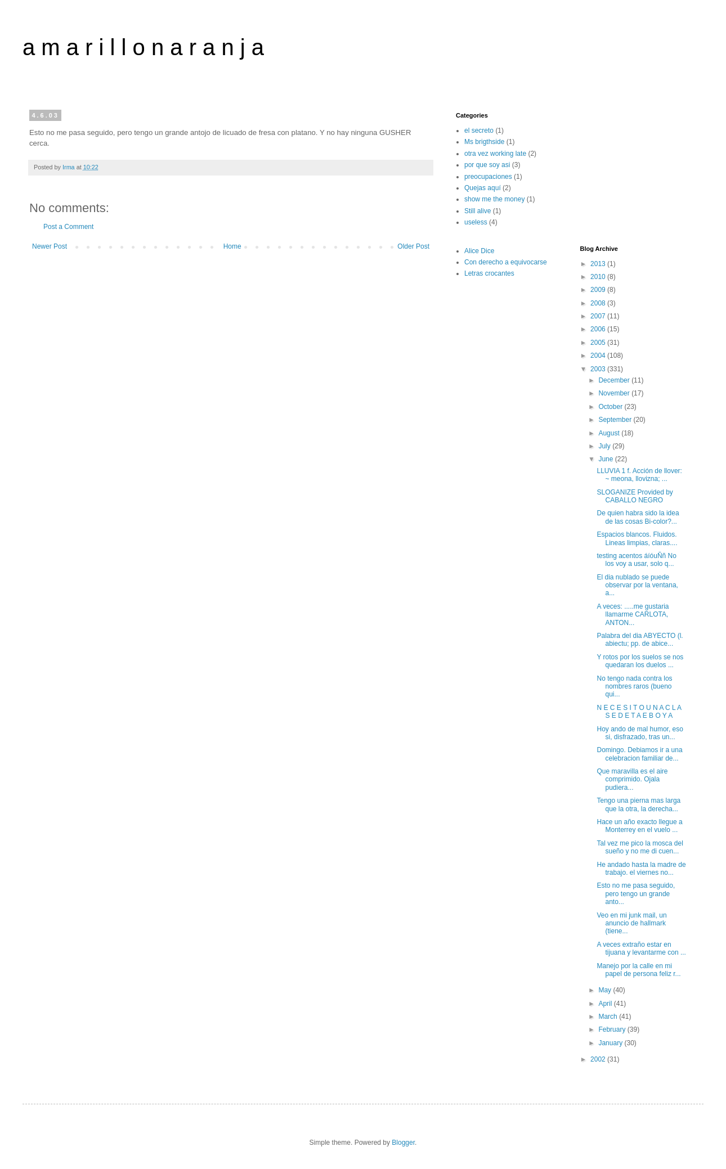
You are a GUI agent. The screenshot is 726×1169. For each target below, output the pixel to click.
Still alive (477, 211)
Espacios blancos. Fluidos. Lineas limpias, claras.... (637, 538)
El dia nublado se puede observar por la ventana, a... (637, 585)
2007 (598, 316)
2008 (598, 303)
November (614, 393)
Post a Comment (68, 227)
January (611, 1043)
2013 (598, 264)
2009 (598, 290)
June (606, 459)
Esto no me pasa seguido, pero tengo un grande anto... (636, 894)
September (615, 420)
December (614, 380)
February (612, 1029)
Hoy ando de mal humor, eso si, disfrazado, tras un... (640, 733)
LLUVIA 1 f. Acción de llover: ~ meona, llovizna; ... (639, 475)
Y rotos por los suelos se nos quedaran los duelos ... (640, 661)
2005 (598, 343)
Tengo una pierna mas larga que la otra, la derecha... (638, 804)
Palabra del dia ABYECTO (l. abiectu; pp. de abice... (640, 640)
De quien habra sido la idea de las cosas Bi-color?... (638, 517)
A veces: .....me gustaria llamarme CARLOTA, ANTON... (633, 615)
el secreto (479, 130)
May (605, 990)
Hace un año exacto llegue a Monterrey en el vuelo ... (639, 826)
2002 (598, 1059)
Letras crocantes (489, 273)
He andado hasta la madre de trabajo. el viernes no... (641, 868)
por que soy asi (487, 165)
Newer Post (49, 246)
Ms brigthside (484, 142)
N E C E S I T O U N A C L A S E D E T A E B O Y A (639, 712)
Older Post (413, 246)
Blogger (403, 1142)
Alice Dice (479, 251)
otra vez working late (495, 154)
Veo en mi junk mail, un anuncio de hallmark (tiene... (631, 923)
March (608, 1016)
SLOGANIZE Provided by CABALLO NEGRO (635, 496)
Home (232, 246)
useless (475, 222)
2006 (598, 329)
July (605, 446)
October (611, 407)
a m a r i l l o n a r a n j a (143, 47)
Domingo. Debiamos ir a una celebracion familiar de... (639, 754)
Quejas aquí (482, 188)
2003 (598, 369)
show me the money (494, 199)
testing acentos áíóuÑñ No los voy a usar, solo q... (636, 560)
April (605, 1004)
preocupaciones (488, 177)
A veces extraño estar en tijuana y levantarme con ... (641, 948)
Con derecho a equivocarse (505, 262)
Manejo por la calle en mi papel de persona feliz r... (638, 970)
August (609, 433)
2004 (598, 355)
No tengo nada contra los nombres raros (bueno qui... (634, 687)
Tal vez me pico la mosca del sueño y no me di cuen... (640, 847)
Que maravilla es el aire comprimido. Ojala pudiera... (632, 779)
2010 (598, 277)
